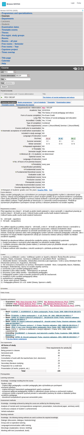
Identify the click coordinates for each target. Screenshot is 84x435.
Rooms (5, 38)
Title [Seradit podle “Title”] (44, 94)
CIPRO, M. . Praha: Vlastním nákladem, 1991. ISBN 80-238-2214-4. (44, 325)
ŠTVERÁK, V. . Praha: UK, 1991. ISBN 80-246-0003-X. (41, 315)
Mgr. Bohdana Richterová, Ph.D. (56, 302)
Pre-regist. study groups (13, 35)
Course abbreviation (8, 76)
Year (2, 83)
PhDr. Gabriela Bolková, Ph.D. (25, 304)
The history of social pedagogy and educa (58, 97)
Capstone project (10, 49)
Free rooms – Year (10, 47)
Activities (5, 288)
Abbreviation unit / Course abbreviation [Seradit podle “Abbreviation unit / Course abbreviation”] (19, 94)
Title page (6, 58)
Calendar (6, 61)
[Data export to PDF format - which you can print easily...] (75, 68)
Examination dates (10, 27)
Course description (8, 102)
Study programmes (25, 102)
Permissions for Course (25, 105)
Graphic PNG (42, 190)
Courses (6, 16)
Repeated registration (33, 146)
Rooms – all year (9, 41)
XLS (50, 190)
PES (43, 108)
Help (4, 63)
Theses (5, 33)
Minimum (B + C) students (31, 154)
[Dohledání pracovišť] (15, 72)
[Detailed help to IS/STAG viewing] (81, 68)
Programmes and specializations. (17, 13)
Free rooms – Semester (12, 44)
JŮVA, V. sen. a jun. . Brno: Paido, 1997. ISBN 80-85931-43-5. (44, 327)
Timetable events (10, 30)
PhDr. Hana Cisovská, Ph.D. (26, 302)
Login (72, 3)
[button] (4, 4)
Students (5, 24)
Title (2, 79)
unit (2, 72)
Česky (79, 3)
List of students (40, 102)
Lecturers (6, 21)
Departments (8, 19)
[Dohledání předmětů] (28, 75)
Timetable (51, 102)
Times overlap (8, 52)
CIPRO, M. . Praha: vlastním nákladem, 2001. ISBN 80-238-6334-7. (46, 337)
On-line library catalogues (17, 339)
